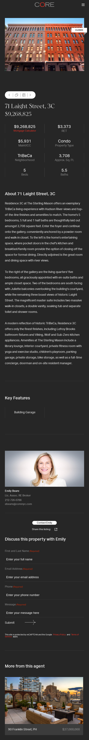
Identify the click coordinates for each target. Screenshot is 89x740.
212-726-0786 (13, 500)
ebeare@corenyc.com (18, 504)
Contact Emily (44, 523)
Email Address (18, 569)
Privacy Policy (59, 635)
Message (15, 604)
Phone (14, 586)
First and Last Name (22, 551)
